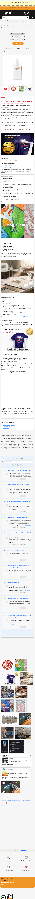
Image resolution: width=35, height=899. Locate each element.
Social (28, 48)
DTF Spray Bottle (6, 426)
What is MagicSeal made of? (13, 582)
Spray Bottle (10, 165)
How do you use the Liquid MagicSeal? (16, 550)
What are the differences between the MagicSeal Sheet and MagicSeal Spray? (18, 566)
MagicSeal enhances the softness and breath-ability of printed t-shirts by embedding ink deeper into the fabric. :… (20, 572)
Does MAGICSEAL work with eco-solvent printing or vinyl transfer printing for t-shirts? (19, 616)
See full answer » (28, 525)
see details (26, 7)
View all (3, 631)
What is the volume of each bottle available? (17, 517)
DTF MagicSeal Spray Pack (8, 425)
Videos (19, 48)
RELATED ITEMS (12, 96)
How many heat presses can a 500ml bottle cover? (18, 501)
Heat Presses (6, 428)
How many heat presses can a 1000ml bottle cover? (19, 470)
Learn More (23, 850)
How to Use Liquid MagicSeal (22, 316)
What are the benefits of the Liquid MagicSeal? (17, 598)
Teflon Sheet (10, 167)
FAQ (20, 96)
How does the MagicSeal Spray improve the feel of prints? (18, 485)
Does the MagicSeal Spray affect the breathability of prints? (19, 533)
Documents (9, 48)
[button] (34, 89)
